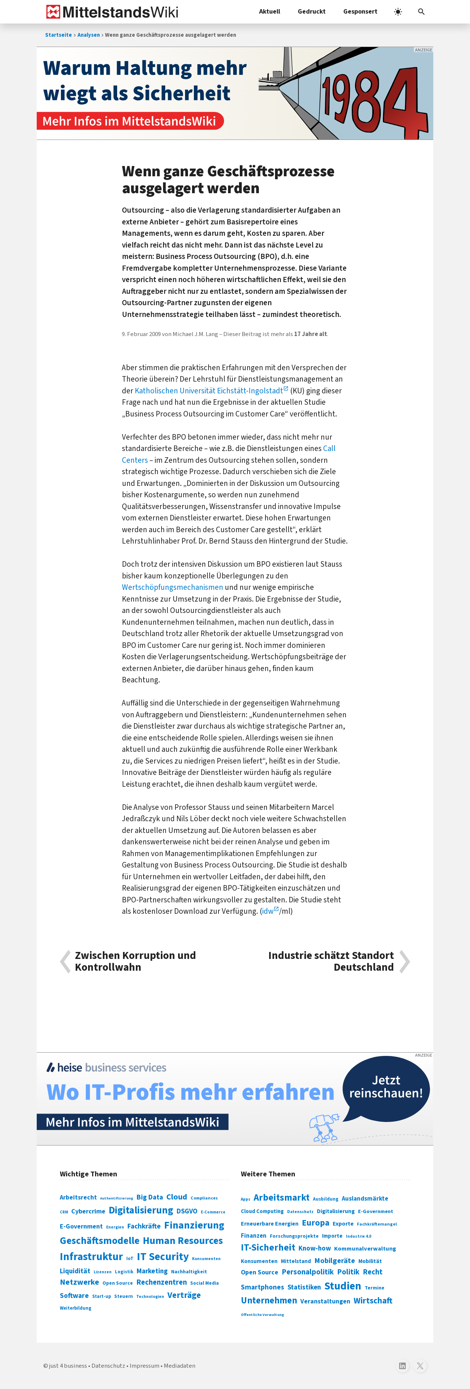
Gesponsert (360, 11)
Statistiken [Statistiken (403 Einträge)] (304, 1287)
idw (268, 911)
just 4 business (68, 1365)
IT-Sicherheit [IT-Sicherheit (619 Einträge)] (268, 1247)
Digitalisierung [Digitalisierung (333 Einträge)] (336, 1211)
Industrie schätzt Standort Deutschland (331, 962)
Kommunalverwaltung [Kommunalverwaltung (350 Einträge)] (365, 1248)
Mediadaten (179, 1365)
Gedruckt (312, 11)
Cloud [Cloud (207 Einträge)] (176, 1197)
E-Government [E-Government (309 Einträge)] (375, 1211)
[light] (398, 12)
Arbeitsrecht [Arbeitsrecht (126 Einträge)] (78, 1197)
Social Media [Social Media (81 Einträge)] (204, 1283)
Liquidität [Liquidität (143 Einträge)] (75, 1271)
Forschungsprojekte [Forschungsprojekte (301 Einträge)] (294, 1236)
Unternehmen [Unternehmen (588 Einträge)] (269, 1300)
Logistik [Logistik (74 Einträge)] (124, 1272)
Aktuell (269, 11)
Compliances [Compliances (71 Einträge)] (204, 1198)
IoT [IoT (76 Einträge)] (130, 1258)
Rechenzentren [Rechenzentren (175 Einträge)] (161, 1282)
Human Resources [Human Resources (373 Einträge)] (183, 1241)
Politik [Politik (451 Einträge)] (348, 1272)
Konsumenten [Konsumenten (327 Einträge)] (259, 1261)
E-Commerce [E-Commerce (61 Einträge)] (213, 1212)
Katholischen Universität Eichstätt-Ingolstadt (209, 390)
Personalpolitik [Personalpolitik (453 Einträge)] (308, 1272)
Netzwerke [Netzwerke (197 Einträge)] (79, 1282)
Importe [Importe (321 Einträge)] (332, 1236)
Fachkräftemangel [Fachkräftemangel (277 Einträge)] (377, 1224)
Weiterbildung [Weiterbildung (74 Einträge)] (75, 1308)
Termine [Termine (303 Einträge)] (374, 1288)
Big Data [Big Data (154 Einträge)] (150, 1197)
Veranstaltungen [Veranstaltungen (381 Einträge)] (325, 1301)
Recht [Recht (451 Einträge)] (373, 1272)
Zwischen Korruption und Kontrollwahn (135, 962)
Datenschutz (108, 1365)
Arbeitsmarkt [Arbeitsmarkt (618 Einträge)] (282, 1197)
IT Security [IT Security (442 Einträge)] (163, 1256)
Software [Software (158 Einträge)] (74, 1296)
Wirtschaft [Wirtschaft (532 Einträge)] (373, 1301)
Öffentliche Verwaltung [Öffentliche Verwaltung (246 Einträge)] (262, 1314)
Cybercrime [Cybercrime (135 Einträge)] (88, 1211)
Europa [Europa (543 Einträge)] (315, 1223)
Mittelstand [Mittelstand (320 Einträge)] (296, 1261)
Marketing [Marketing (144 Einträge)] (152, 1271)
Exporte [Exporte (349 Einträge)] (343, 1224)
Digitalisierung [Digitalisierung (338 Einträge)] (141, 1210)
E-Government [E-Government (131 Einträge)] (81, 1226)
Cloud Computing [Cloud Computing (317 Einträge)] (262, 1211)
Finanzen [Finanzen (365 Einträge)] (254, 1235)
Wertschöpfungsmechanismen (172, 587)
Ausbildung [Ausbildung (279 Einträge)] (326, 1199)
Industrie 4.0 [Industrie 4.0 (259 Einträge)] (358, 1236)
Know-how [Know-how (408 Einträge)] (315, 1248)
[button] (421, 12)
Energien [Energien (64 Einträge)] (115, 1227)
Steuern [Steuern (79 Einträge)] (123, 1296)
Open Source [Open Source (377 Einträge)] (259, 1272)
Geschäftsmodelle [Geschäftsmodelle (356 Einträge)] (100, 1241)
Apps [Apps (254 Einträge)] (245, 1199)
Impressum (144, 1365)
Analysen (88, 35)
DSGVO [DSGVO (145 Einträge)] (187, 1211)
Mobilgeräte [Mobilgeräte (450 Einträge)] (334, 1260)
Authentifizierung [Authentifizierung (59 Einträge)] (116, 1198)
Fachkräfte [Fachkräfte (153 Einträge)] (144, 1226)
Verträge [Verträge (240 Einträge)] (184, 1295)
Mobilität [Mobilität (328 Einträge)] (370, 1261)
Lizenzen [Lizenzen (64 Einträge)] (103, 1272)
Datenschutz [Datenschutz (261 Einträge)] (300, 1212)
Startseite (58, 35)
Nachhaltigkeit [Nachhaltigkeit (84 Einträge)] (189, 1272)
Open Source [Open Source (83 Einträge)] (117, 1283)
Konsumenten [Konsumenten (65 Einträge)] (206, 1259)
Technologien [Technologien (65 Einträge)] (150, 1297)
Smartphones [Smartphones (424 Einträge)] (262, 1287)
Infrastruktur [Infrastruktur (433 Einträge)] (91, 1256)
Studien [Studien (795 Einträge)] (342, 1286)
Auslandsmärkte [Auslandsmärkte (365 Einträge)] (365, 1198)
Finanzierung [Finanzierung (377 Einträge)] (194, 1225)
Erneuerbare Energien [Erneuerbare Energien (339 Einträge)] (270, 1224)
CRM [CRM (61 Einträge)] (64, 1212)
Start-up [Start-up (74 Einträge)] (101, 1296)
